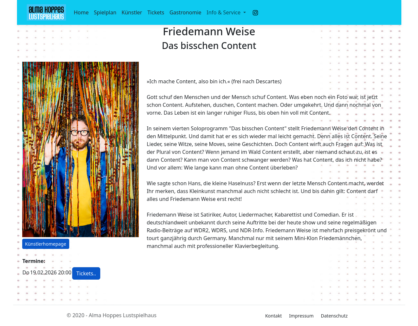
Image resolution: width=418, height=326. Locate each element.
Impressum (301, 316)
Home (81, 12)
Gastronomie (185, 12)
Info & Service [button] (224, 12)
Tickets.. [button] (86, 273)
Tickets (155, 12)
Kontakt (273, 316)
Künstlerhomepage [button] (45, 244)
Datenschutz (334, 316)
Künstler (131, 12)
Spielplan (105, 12)
